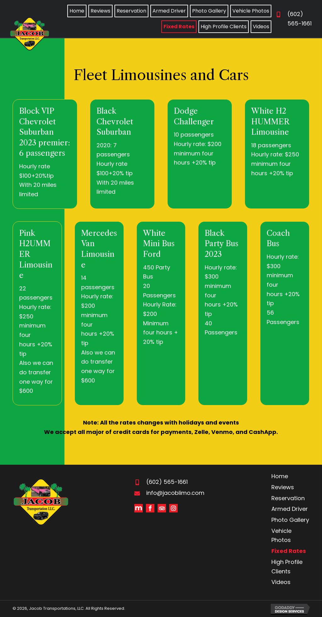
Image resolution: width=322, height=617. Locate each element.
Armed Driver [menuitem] (289, 509)
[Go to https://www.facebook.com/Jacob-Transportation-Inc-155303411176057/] (150, 508)
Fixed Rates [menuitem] (288, 551)
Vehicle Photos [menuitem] (281, 535)
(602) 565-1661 (167, 482)
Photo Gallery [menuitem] (290, 520)
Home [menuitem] (279, 476)
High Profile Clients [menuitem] (287, 566)
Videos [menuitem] (281, 582)
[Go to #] (173, 508)
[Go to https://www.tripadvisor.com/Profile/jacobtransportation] (162, 508)
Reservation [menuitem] (288, 498)
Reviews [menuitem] (282, 487)
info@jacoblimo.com (175, 493)
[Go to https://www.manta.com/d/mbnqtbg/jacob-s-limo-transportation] (138, 508)
